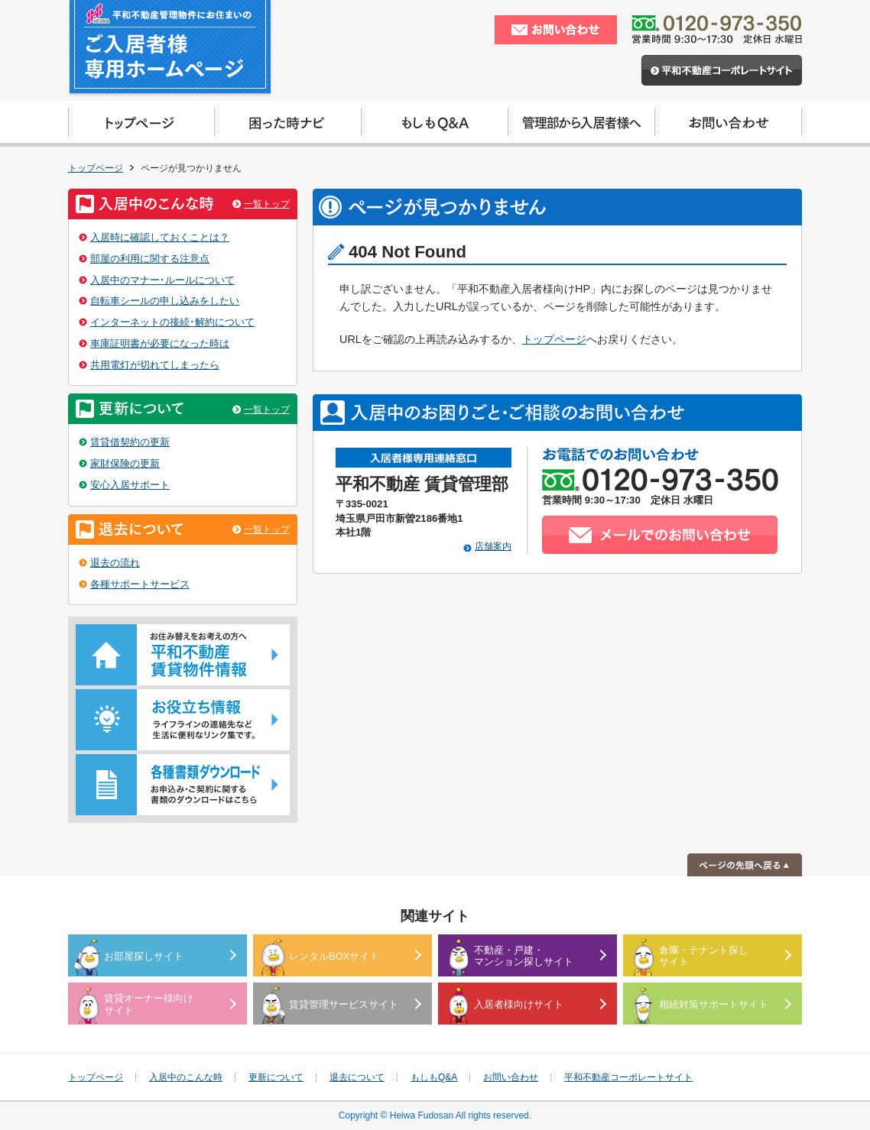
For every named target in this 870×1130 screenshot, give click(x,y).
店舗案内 (493, 546)
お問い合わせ (510, 1077)
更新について (276, 1077)
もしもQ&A (434, 1077)
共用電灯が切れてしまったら (154, 365)
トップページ (95, 168)
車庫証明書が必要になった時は (159, 343)
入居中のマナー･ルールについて (162, 280)
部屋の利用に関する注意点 (149, 258)
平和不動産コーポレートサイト (628, 1077)
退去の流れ (115, 562)
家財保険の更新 (125, 463)
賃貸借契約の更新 (130, 442)
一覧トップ (267, 204)
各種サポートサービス (140, 584)
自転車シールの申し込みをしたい (164, 300)
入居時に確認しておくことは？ (159, 237)
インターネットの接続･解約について (172, 322)
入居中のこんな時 (185, 1077)
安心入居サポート (130, 485)
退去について (357, 1077)
